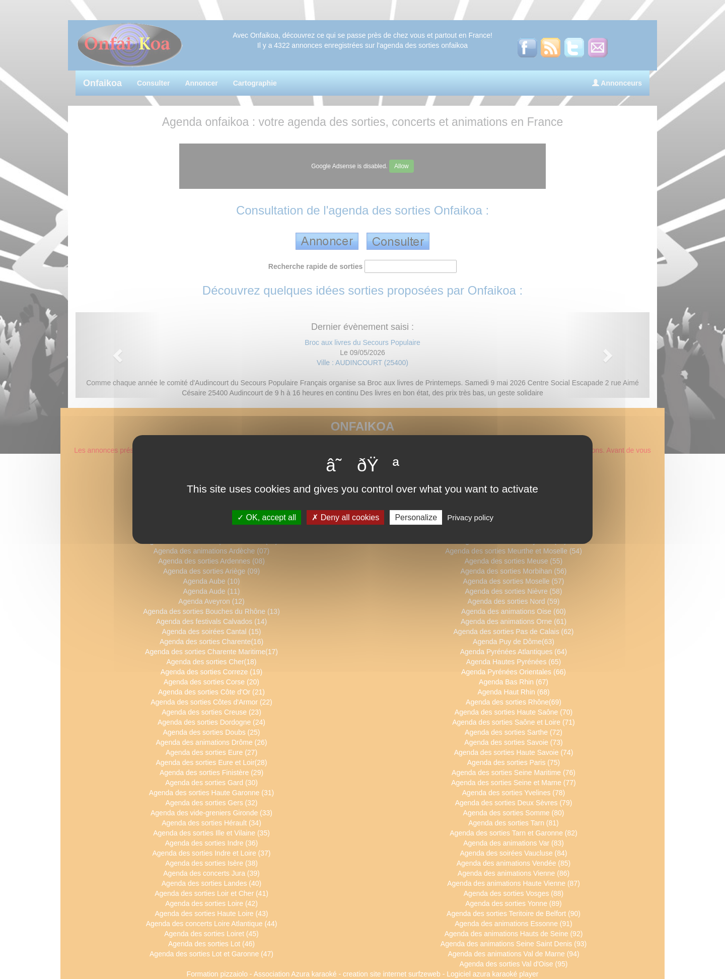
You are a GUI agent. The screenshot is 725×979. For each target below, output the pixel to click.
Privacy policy (470, 517)
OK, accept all (266, 517)
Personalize (416, 517)
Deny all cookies (345, 517)
